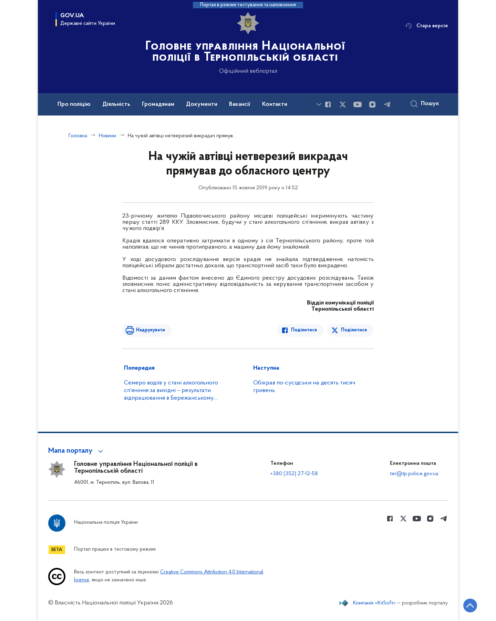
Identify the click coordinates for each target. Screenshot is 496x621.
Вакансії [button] (239, 104)
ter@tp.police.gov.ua (414, 474)
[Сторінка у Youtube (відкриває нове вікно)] (357, 104)
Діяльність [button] (116, 104)
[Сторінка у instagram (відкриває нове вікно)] (372, 104)
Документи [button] (201, 104)
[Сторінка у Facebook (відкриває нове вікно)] (328, 104)
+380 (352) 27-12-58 (294, 474)
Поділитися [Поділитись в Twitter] (354, 330)
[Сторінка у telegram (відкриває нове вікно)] (387, 104)
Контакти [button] (274, 104)
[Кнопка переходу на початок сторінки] (470, 605)
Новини (107, 136)
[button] (76, 451)
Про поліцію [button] (74, 104)
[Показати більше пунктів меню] (318, 104)
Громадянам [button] (158, 104)
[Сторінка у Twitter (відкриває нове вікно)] (343, 104)
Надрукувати (150, 330)
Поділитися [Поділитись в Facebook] (304, 330)
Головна (78, 136)
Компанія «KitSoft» (374, 603)
